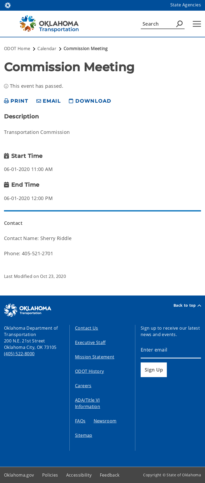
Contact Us (86, 328)
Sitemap (83, 435)
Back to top (187, 305)
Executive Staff (90, 342)
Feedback (110, 475)
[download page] (90, 101)
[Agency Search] (179, 23)
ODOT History (89, 371)
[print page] (16, 101)
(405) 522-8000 (19, 354)
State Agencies (185, 5)
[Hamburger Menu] (197, 24)
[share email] (48, 101)
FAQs (80, 421)
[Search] (163, 23)
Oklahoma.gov (19, 475)
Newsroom (105, 421)
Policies (50, 475)
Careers (83, 386)
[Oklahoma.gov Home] (7, 4)
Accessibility (79, 475)
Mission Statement (94, 357)
